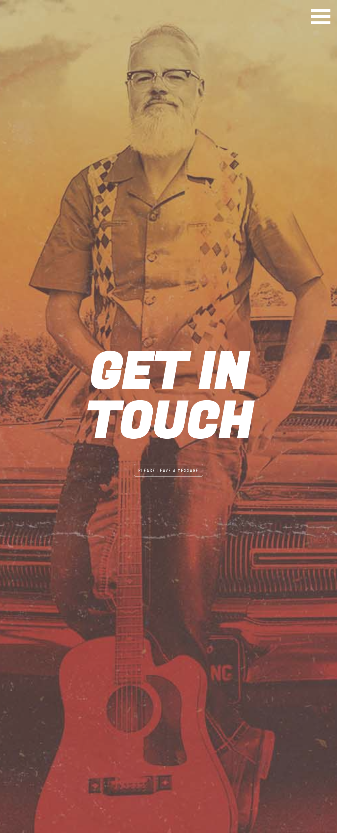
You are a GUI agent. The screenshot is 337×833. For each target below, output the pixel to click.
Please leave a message (168, 470)
